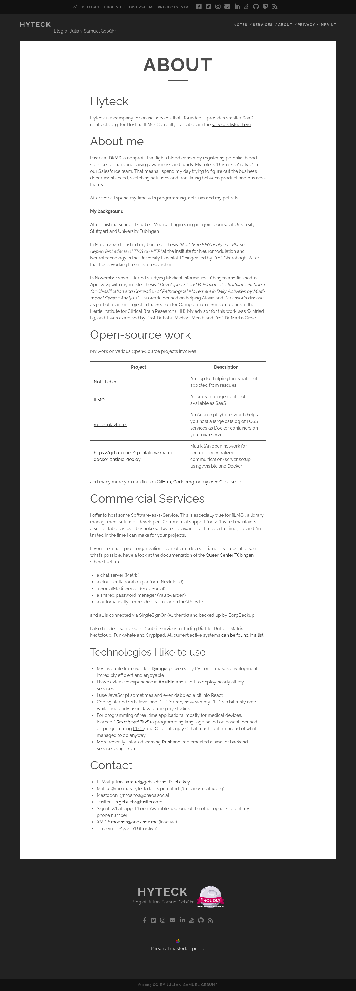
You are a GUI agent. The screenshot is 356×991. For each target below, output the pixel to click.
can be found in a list (242, 635)
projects (168, 7)
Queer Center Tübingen (230, 555)
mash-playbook (110, 424)
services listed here (231, 124)
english (113, 7)
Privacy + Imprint (317, 25)
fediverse (135, 7)
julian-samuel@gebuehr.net (140, 782)
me (152, 7)
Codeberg (183, 482)
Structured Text (132, 722)
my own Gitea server (222, 482)
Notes (240, 25)
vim (185, 7)
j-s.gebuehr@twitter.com (137, 802)
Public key (179, 782)
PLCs (138, 728)
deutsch (91, 7)
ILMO (99, 400)
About (285, 25)
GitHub (164, 482)
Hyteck (35, 24)
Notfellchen (105, 382)
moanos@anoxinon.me (134, 822)
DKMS (115, 158)
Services (263, 25)
